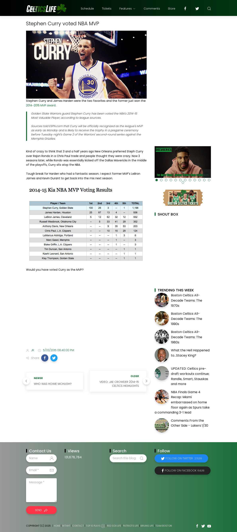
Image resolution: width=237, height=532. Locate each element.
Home (57, 525)
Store (171, 9)
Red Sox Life (114, 525)
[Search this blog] (128, 458)
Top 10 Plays (93, 525)
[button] (44, 358)
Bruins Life (147, 525)
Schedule (87, 9)
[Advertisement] (86, 314)
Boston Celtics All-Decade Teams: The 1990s (186, 318)
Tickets (106, 9)
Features (127, 9)
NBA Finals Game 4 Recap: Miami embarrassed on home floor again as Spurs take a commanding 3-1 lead (182, 402)
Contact (78, 525)
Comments (152, 9)
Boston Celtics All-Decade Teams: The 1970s (186, 300)
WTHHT (66, 525)
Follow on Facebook (184, 470)
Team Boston (163, 525)
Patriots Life (131, 525)
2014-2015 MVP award (41, 105)
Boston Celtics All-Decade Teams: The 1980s (186, 337)
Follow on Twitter (184, 458)
